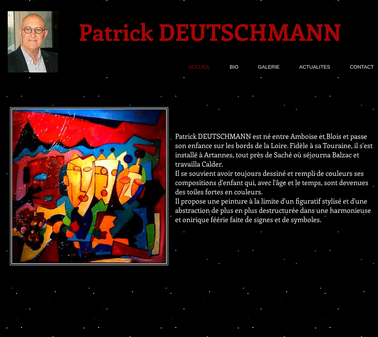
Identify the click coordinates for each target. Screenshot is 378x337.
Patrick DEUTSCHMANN (210, 31)
